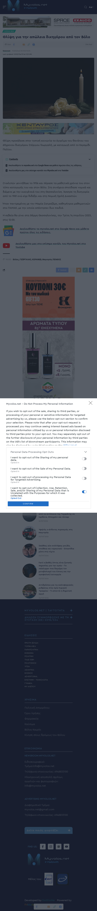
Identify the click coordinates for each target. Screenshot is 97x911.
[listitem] (49, 451)
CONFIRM (28, 504)
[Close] (91, 403)
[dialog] (48, 455)
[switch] (84, 458)
